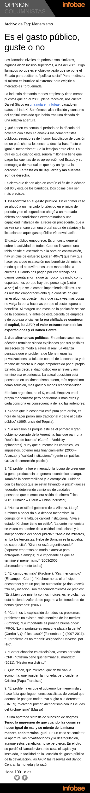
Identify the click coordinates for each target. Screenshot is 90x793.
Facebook (25, 778)
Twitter (17, 778)
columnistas (25, 11)
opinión (17, 4)
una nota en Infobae (45, 104)
